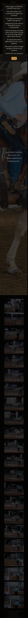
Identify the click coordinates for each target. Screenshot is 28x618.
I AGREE (14, 58)
